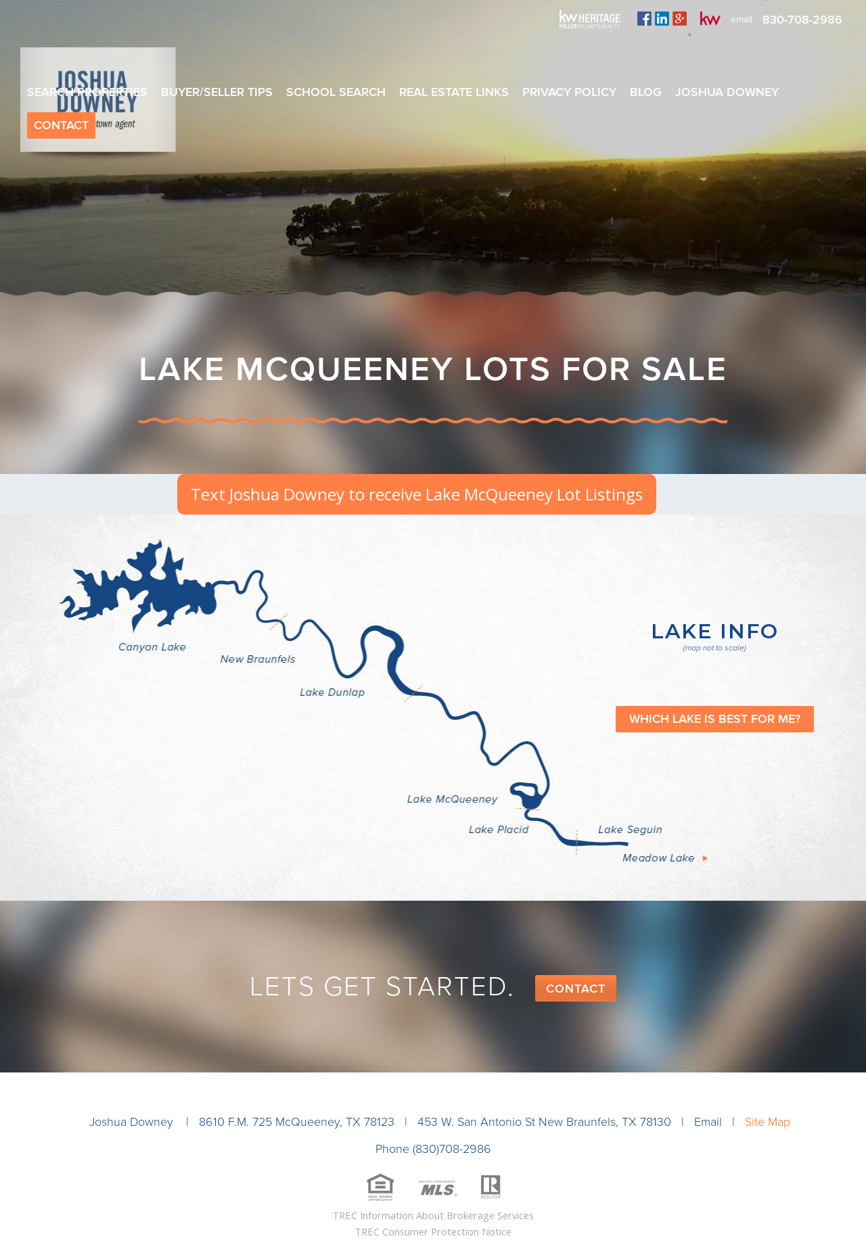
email (741, 19)
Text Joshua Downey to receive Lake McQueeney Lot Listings (417, 494)
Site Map (767, 1121)
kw (710, 18)
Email (708, 1121)
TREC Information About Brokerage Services (433, 1215)
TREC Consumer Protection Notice (433, 1231)
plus (680, 18)
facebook (644, 18)
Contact (576, 988)
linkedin (662, 18)
